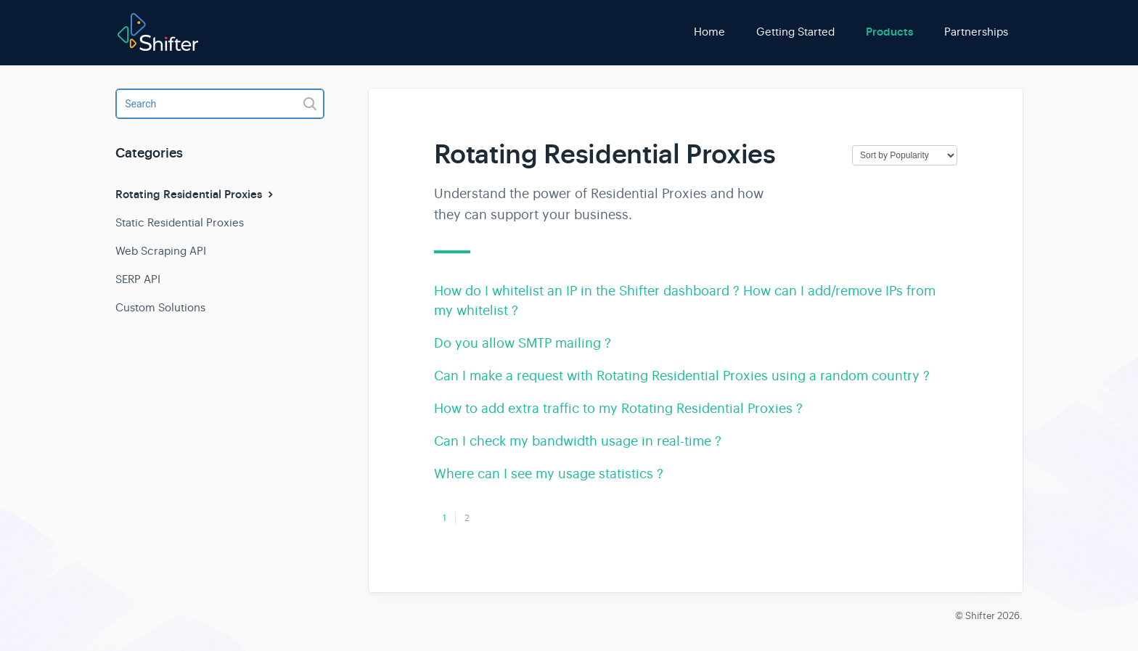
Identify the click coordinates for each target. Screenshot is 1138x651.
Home (709, 31)
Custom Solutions (160, 307)
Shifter (980, 616)
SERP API (137, 279)
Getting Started (795, 31)
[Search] (219, 104)
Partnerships (976, 31)
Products (889, 32)
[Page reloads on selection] (904, 155)
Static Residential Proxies (179, 222)
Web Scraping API (160, 251)
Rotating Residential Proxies (196, 194)
